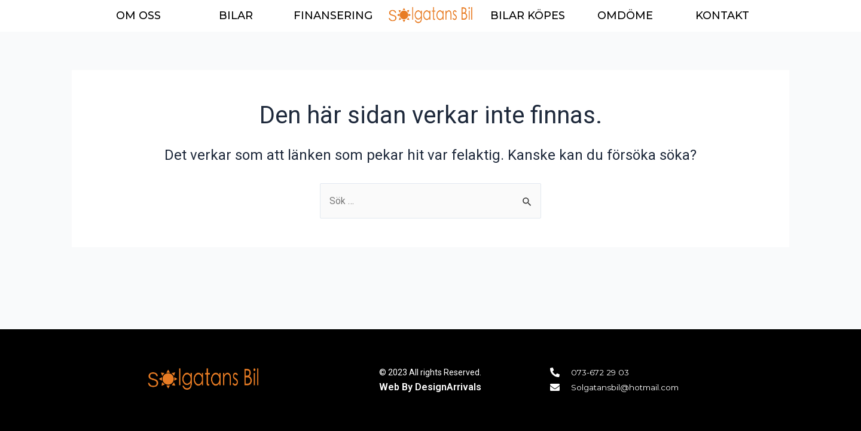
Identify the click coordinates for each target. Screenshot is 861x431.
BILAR (236, 15)
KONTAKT (722, 15)
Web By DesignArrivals (430, 386)
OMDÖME (625, 15)
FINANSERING (333, 15)
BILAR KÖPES (527, 15)
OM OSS (138, 15)
